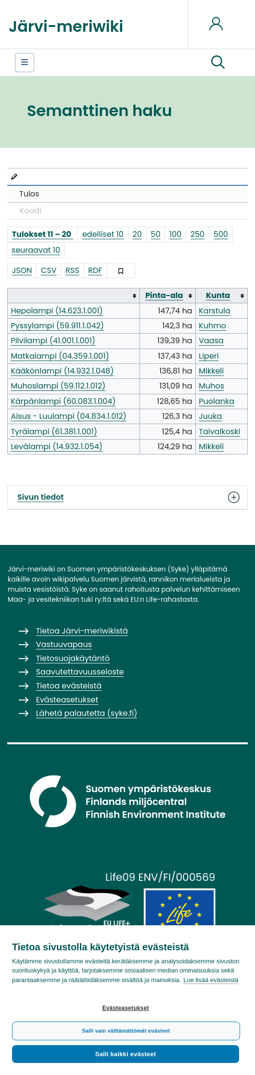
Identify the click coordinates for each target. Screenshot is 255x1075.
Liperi (209, 356)
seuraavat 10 (36, 250)
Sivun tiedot (127, 497)
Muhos (211, 385)
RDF (95, 270)
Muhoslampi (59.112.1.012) (58, 385)
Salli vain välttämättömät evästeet (126, 1031)
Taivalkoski (219, 431)
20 (137, 234)
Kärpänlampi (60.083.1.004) (63, 401)
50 (155, 234)
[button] (218, 62)
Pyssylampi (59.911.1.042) (57, 325)
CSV (49, 270)
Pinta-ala (164, 295)
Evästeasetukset (125, 1008)
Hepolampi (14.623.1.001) (56, 310)
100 (175, 234)
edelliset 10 (103, 234)
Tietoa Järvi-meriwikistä (82, 630)
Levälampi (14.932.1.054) (56, 446)
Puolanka (216, 401)
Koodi (30, 210)
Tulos (29, 193)
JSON (22, 270)
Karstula (214, 310)
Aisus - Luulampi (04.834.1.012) (68, 416)
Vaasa (211, 340)
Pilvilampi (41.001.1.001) (53, 340)
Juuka (210, 416)
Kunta (218, 295)
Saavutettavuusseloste (80, 671)
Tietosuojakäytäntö (73, 658)
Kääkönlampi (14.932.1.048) (62, 370)
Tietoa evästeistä (69, 685)
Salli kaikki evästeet (125, 1054)
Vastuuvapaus (64, 644)
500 (221, 234)
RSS (72, 270)
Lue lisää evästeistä (210, 980)
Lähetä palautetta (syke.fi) (87, 713)
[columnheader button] (74, 295)
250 (197, 234)
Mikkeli (211, 370)
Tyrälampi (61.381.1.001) (54, 431)
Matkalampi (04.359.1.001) (60, 356)
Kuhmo (212, 325)
